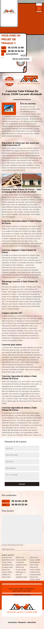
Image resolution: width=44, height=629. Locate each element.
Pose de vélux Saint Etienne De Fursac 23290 (8, 560)
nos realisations (20, 57)
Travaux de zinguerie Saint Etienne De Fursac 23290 (21, 566)
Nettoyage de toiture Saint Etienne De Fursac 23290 (35, 566)
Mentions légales (22, 591)
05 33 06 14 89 (19, 501)
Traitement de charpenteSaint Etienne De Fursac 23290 (35, 575)
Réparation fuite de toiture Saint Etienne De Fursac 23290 (7, 568)
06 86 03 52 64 (19, 504)
